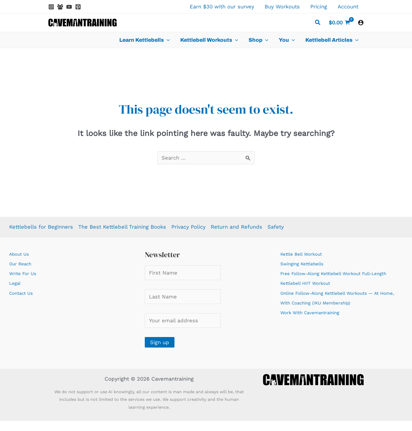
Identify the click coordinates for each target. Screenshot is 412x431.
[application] (167, 40)
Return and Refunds (236, 227)
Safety (275, 227)
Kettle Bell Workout (305, 254)
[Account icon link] (361, 22)
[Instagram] (51, 7)
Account (348, 6)
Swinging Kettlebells (306, 263)
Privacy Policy (188, 227)
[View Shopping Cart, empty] (339, 22)
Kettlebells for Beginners (41, 227)
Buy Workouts (282, 6)
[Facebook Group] (60, 7)
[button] (318, 23)
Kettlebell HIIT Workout (310, 293)
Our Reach (22, 263)
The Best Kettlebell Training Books (122, 227)
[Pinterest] (78, 7)
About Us (21, 254)
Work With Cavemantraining (315, 322)
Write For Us (25, 273)
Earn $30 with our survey (222, 6)
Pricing (318, 6)
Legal (16, 283)
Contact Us (23, 293)
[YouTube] (69, 7)
